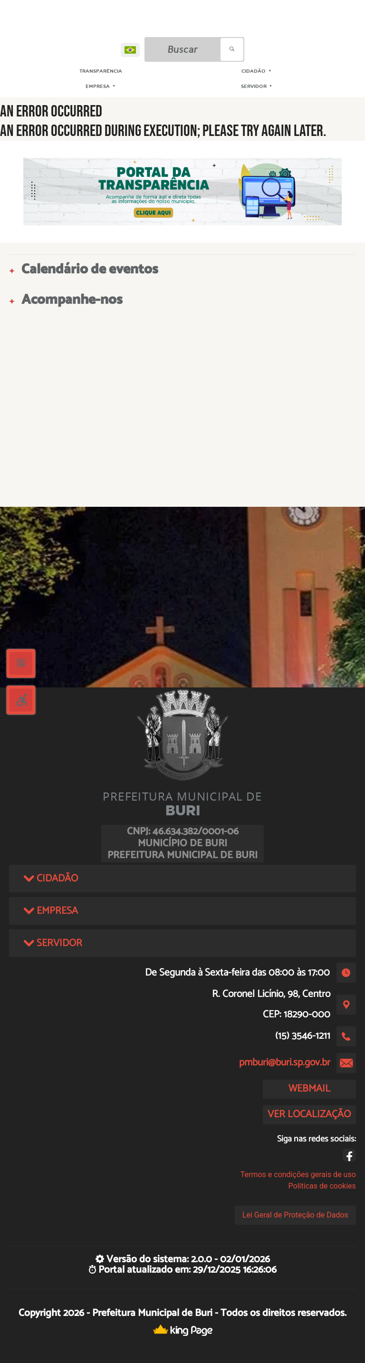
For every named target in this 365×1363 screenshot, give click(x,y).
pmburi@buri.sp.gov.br (284, 1062)
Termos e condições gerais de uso (298, 1174)
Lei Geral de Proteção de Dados (295, 1214)
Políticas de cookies (322, 1185)
